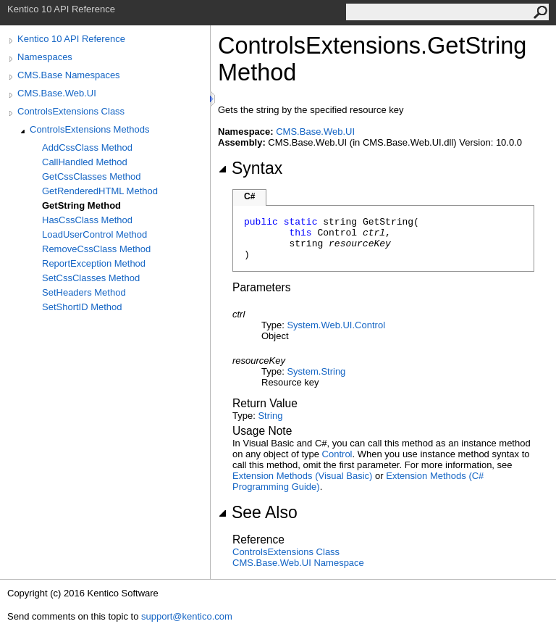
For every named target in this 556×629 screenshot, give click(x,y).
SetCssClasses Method (91, 277)
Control (337, 454)
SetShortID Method (82, 306)
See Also (258, 512)
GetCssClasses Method (91, 176)
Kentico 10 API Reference (71, 38)
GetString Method (81, 205)
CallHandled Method (84, 162)
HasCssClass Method (87, 219)
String (270, 415)
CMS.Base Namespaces (68, 75)
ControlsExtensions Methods (89, 129)
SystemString (316, 371)
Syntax (250, 168)
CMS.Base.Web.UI (56, 93)
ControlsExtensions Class (71, 111)
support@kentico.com (186, 616)
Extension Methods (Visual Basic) (302, 475)
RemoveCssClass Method (96, 248)
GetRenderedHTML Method (100, 191)
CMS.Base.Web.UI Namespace (298, 562)
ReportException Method (94, 263)
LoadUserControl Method (94, 234)
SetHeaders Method (84, 292)
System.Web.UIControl (336, 325)
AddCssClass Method (87, 147)
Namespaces (44, 56)
